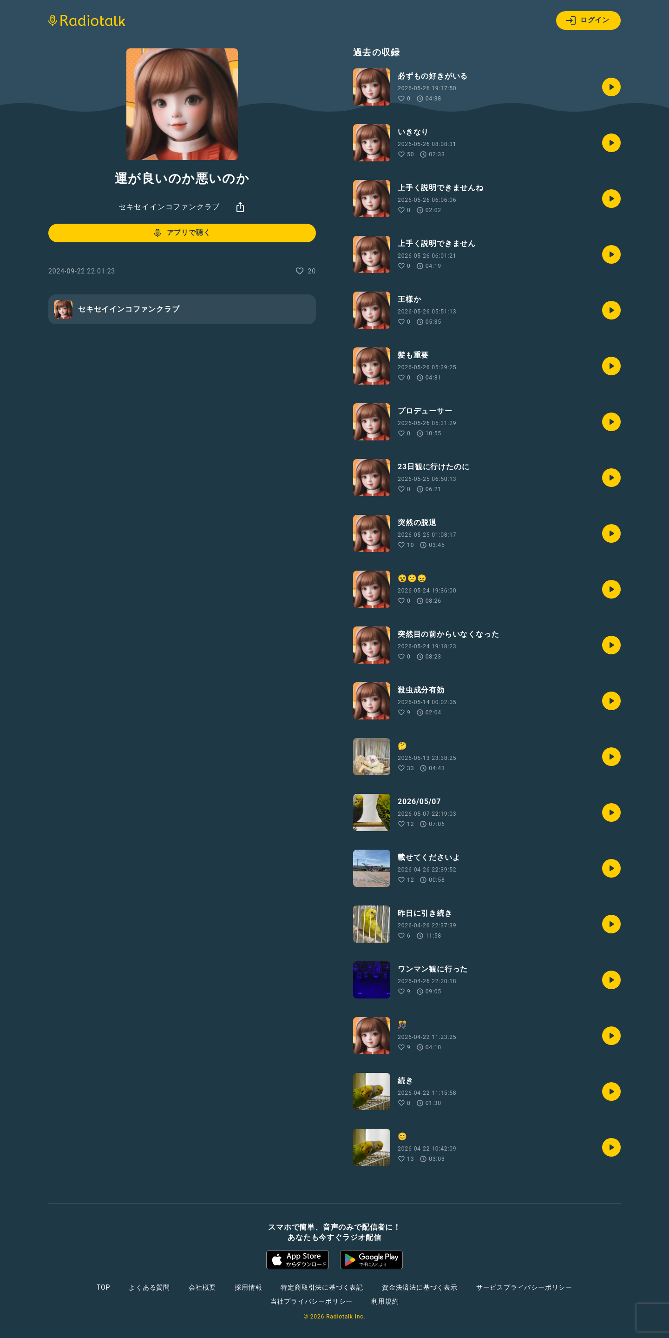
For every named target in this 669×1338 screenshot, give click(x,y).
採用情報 (248, 1287)
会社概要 (202, 1287)
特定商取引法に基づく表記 (322, 1287)
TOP (103, 1287)
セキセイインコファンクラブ (169, 206)
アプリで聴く (181, 233)
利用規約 (385, 1301)
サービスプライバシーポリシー (524, 1287)
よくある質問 (149, 1287)
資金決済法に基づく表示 (420, 1287)
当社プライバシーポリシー (311, 1301)
